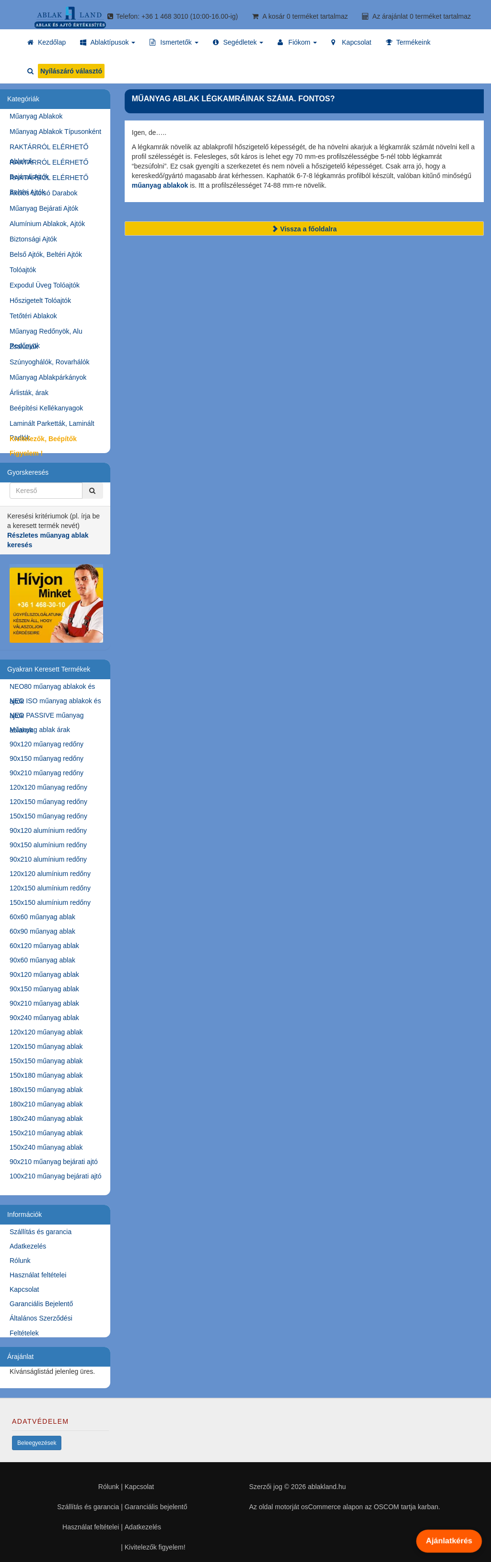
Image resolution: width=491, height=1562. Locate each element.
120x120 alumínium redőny (50, 873)
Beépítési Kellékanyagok (46, 408)
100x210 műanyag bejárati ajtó (55, 1176)
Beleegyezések (36, 1443)
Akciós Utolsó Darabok (44, 193)
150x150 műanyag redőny (48, 816)
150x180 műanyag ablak (46, 1075)
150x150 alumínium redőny (50, 902)
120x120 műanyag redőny (48, 787)
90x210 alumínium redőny (48, 859)
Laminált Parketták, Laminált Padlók (52, 425)
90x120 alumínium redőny (48, 830)
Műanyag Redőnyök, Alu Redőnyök (46, 332)
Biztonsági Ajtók (33, 239)
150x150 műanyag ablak (46, 1061)
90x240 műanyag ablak (44, 1017)
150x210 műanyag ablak (46, 1133)
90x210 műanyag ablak (44, 1003)
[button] (107, 42)
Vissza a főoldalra (304, 229)
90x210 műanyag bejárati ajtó (54, 1161)
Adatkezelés (28, 1246)
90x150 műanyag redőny (46, 758)
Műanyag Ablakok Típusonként (55, 131)
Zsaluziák (24, 346)
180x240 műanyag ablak (46, 1118)
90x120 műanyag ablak (44, 974)
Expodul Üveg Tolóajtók (45, 285)
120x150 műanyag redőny (48, 801)
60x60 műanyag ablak (42, 917)
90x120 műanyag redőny (46, 744)
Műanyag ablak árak (40, 729)
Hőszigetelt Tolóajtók (40, 300)
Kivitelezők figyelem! (155, 1547)
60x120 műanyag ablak (44, 945)
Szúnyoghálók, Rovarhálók (50, 362)
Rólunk (20, 1260)
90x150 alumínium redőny (48, 845)
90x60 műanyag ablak (42, 960)
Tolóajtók (23, 270)
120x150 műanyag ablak (46, 1046)
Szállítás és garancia (40, 1232)
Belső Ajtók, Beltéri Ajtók (46, 254)
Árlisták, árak (29, 393)
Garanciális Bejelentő (41, 1304)
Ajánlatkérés (449, 1541)
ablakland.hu (327, 1486)
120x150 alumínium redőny (50, 888)
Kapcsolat (24, 1289)
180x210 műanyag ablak (46, 1104)
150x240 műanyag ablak (46, 1147)
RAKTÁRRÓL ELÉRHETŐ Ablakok (49, 148)
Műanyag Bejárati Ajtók (44, 208)
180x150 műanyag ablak (46, 1089)
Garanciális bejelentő (156, 1507)
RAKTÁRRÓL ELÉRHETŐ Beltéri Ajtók (49, 179)
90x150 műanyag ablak (44, 989)
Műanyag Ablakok (36, 116)
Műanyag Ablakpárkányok (48, 377)
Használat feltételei (38, 1275)
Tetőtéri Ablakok (33, 316)
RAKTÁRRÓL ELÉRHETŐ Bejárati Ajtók (49, 163)
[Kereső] (92, 490)
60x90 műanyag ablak (42, 931)
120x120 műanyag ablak (46, 1032)
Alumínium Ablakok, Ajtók (47, 224)
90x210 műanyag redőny (46, 773)
